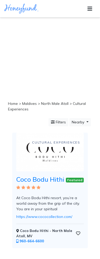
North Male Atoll (55, 103)
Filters (58, 122)
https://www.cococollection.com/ (44, 216)
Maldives (29, 103)
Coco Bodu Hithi (40, 179)
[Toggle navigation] (90, 9)
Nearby (78, 122)
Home (13, 103)
